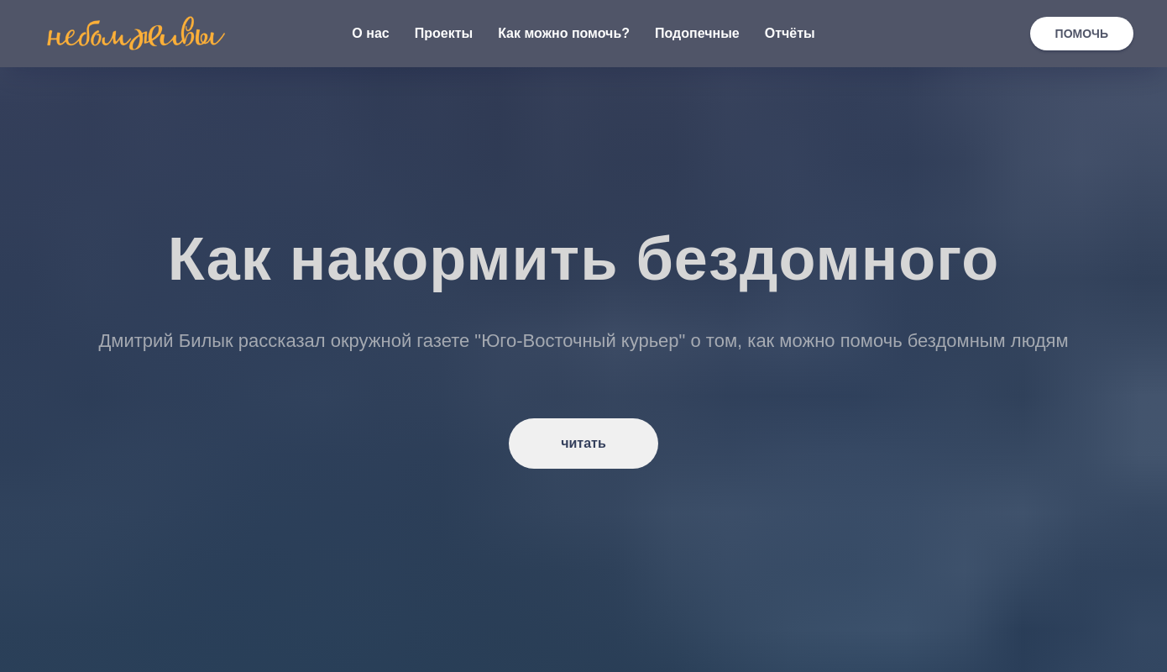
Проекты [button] (444, 33)
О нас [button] (370, 33)
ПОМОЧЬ (1081, 33)
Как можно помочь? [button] (564, 33)
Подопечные (697, 33)
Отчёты (790, 33)
